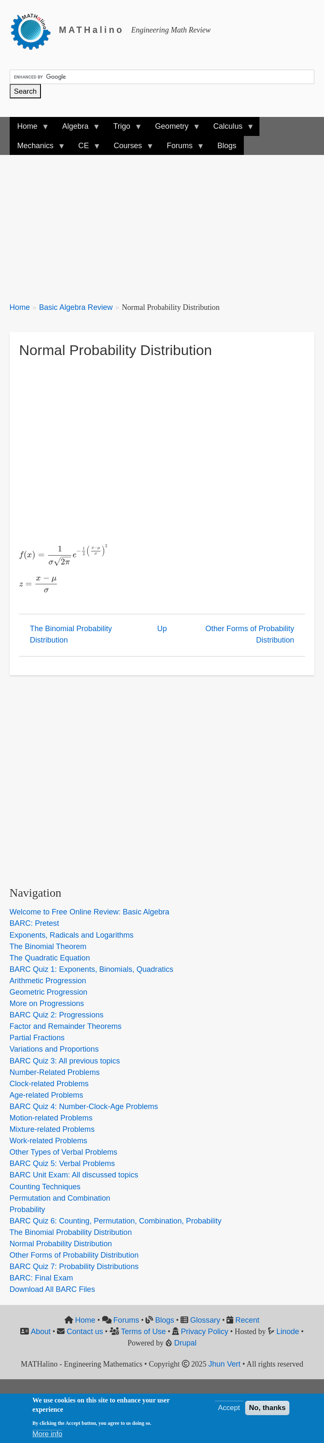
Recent (247, 1320)
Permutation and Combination (60, 1198)
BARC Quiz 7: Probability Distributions (74, 1266)
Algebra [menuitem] (77, 129)
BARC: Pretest (34, 923)
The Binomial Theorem (48, 946)
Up (162, 628)
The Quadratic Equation (50, 958)
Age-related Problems (47, 1095)
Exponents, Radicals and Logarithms (72, 935)
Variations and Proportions (54, 1049)
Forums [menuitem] (181, 148)
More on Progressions (47, 1003)
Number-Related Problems (55, 1072)
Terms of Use (143, 1331)
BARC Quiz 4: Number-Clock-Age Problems (84, 1106)
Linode (287, 1331)
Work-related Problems (48, 1140)
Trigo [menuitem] (123, 129)
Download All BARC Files (52, 1289)
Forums (126, 1320)
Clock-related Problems (49, 1084)
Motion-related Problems (51, 1118)
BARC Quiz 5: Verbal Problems (62, 1163)
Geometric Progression (49, 992)
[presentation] (63, 554)
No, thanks (267, 1408)
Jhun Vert (224, 1364)
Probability (27, 1209)
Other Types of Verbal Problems (63, 1152)
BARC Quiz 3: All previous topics (65, 1061)
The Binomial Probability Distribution (71, 634)
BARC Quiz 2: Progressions (57, 1015)
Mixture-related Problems (52, 1129)
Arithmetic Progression (48, 980)
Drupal (185, 1343)
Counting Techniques (45, 1187)
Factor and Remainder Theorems (66, 1026)
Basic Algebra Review (76, 307)
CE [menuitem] (85, 148)
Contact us (85, 1331)
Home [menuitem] (29, 129)
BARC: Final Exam (41, 1278)
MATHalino (91, 30)
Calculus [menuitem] (229, 129)
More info (47, 1434)
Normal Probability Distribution (61, 1244)
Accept (229, 1408)
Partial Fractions (37, 1037)
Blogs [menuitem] (226, 145)
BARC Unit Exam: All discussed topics (74, 1175)
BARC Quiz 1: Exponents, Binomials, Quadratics (91, 969)
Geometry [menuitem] (173, 129)
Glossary (205, 1320)
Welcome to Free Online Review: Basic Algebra (90, 912)
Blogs (164, 1320)
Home (20, 307)
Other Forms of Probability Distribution (249, 634)
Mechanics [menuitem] (37, 148)
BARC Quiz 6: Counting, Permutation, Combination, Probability (116, 1221)
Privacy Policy (204, 1331)
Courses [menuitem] (129, 148)
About (41, 1331)
